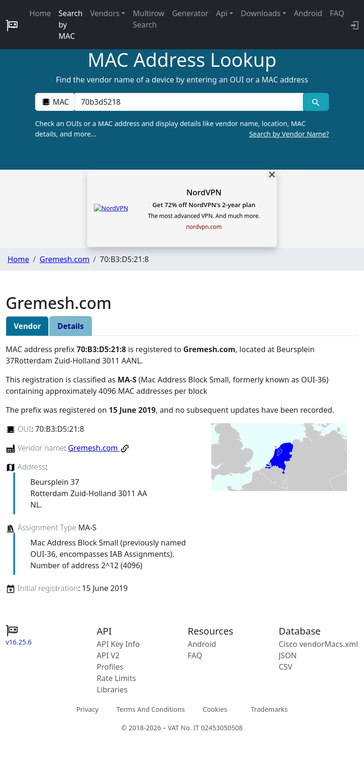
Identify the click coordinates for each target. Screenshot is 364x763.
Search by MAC (71, 24)
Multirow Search (148, 19)
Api (222, 13)
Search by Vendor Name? (289, 133)
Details (70, 326)
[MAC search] (316, 102)
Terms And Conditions (150, 708)
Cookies (215, 708)
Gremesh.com (64, 259)
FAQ (337, 13)
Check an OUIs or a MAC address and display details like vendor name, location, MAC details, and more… (182, 129)
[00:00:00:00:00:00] (189, 102)
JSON (288, 655)
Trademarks (269, 708)
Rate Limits (116, 678)
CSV (285, 667)
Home (40, 13)
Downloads (261, 13)
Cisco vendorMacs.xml (318, 644)
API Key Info (118, 644)
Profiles (110, 667)
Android (308, 13)
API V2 (108, 655)
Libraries (112, 689)
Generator (190, 13)
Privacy (87, 708)
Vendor (27, 326)
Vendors (104, 13)
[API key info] (354, 24)
